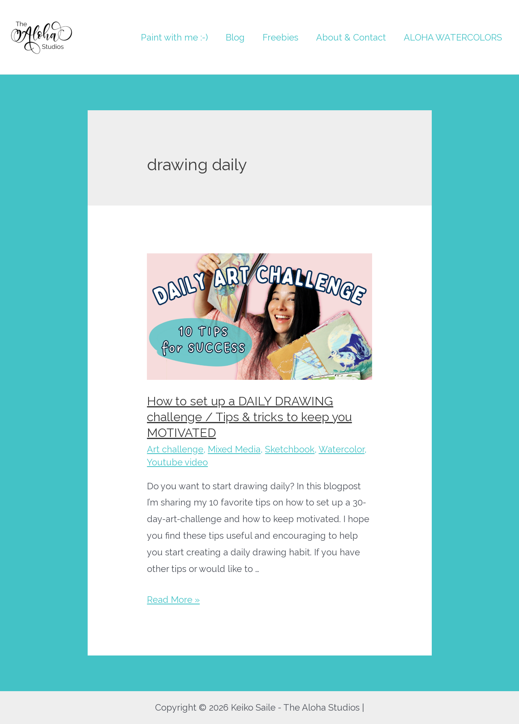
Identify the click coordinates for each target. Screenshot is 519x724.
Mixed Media (234, 449)
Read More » (173, 599)
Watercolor (341, 449)
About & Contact (351, 37)
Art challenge (175, 449)
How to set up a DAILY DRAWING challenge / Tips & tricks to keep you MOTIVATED (249, 417)
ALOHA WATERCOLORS (453, 37)
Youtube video (177, 462)
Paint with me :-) (174, 37)
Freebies (280, 37)
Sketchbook (289, 449)
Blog (235, 37)
